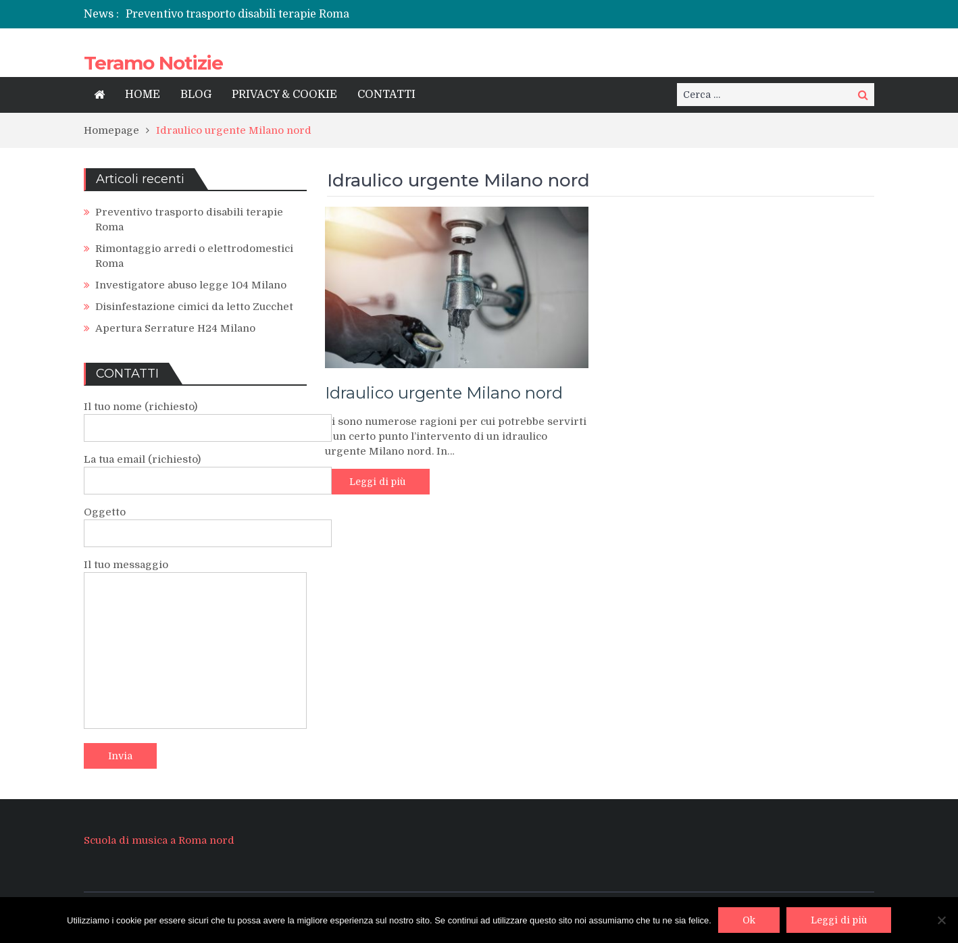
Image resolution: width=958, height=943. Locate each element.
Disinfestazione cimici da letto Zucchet (194, 307)
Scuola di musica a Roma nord (159, 840)
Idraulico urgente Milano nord (444, 393)
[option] (342, 14)
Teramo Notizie (153, 62)
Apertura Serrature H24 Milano (175, 328)
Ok (748, 920)
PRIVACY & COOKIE (284, 94)
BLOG (195, 94)
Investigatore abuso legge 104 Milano (190, 285)
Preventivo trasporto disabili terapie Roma (237, 14)
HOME (142, 94)
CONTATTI (386, 94)
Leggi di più (377, 481)
